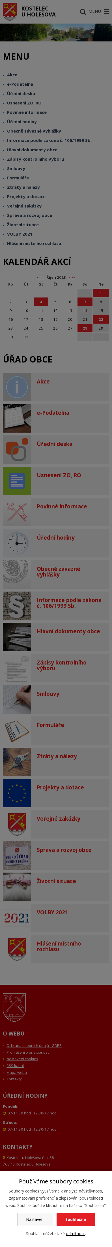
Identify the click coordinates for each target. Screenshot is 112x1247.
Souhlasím (75, 1219)
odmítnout (75, 1233)
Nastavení (35, 1219)
